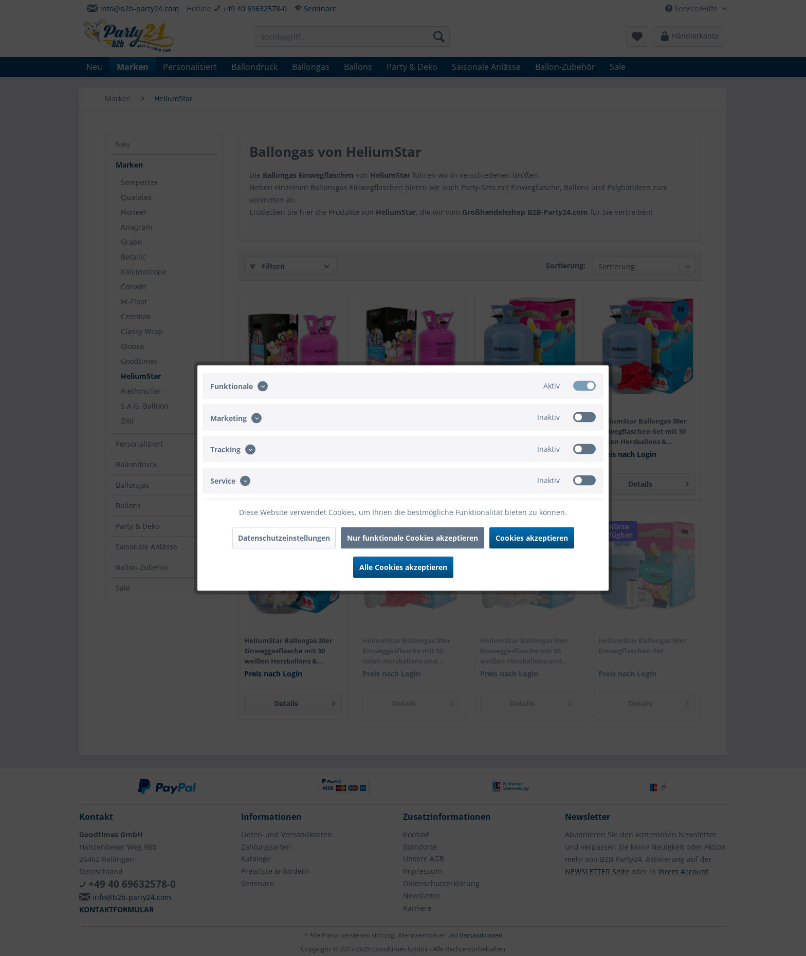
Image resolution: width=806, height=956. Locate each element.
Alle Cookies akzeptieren (403, 567)
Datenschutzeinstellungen (284, 538)
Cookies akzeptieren (532, 538)
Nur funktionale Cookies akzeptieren (412, 538)
